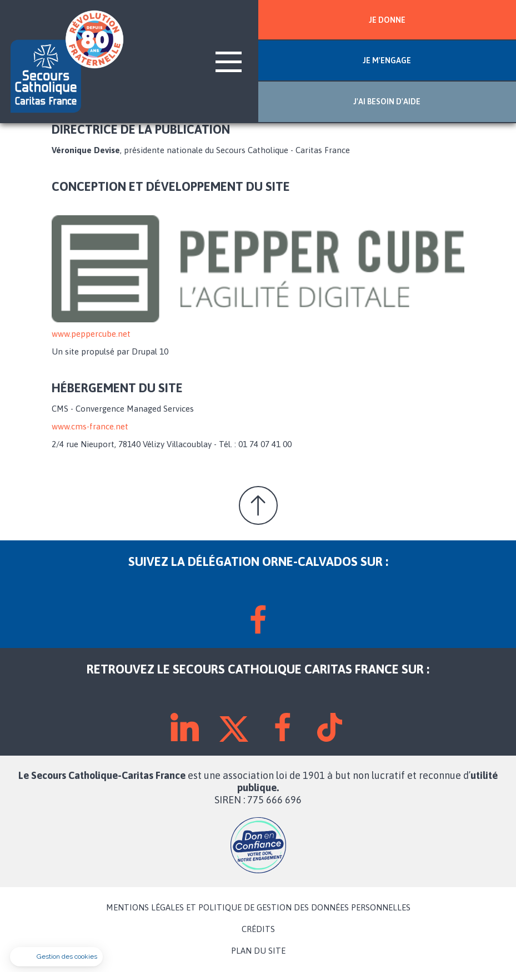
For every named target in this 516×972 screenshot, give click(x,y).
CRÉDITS (258, 929)
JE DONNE (387, 20)
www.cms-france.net (90, 426)
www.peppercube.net (91, 333)
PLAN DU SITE (258, 951)
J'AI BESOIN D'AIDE (386, 101)
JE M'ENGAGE (387, 60)
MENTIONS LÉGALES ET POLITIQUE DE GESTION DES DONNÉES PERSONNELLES (258, 908)
